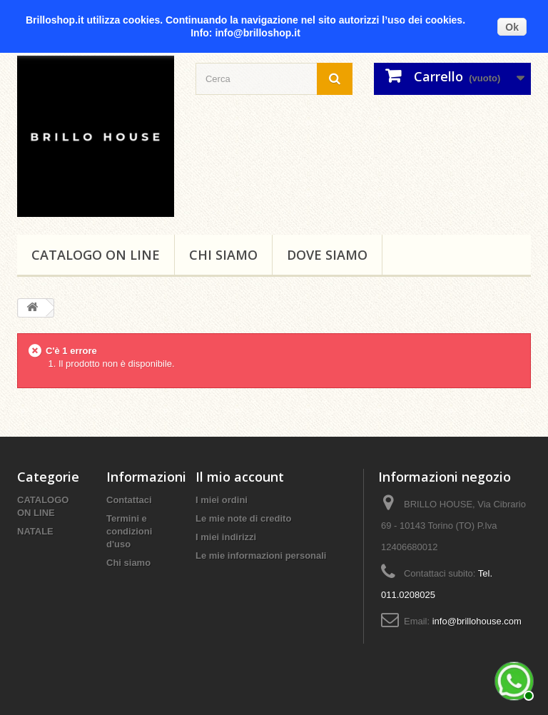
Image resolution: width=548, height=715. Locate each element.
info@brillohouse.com (477, 621)
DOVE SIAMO (327, 254)
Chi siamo (223, 254)
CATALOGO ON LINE (95, 254)
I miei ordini (222, 500)
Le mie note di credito (243, 518)
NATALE (35, 531)
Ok (512, 27)
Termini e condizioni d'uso (129, 531)
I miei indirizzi (226, 537)
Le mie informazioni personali (261, 555)
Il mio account (240, 476)
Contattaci (129, 500)
